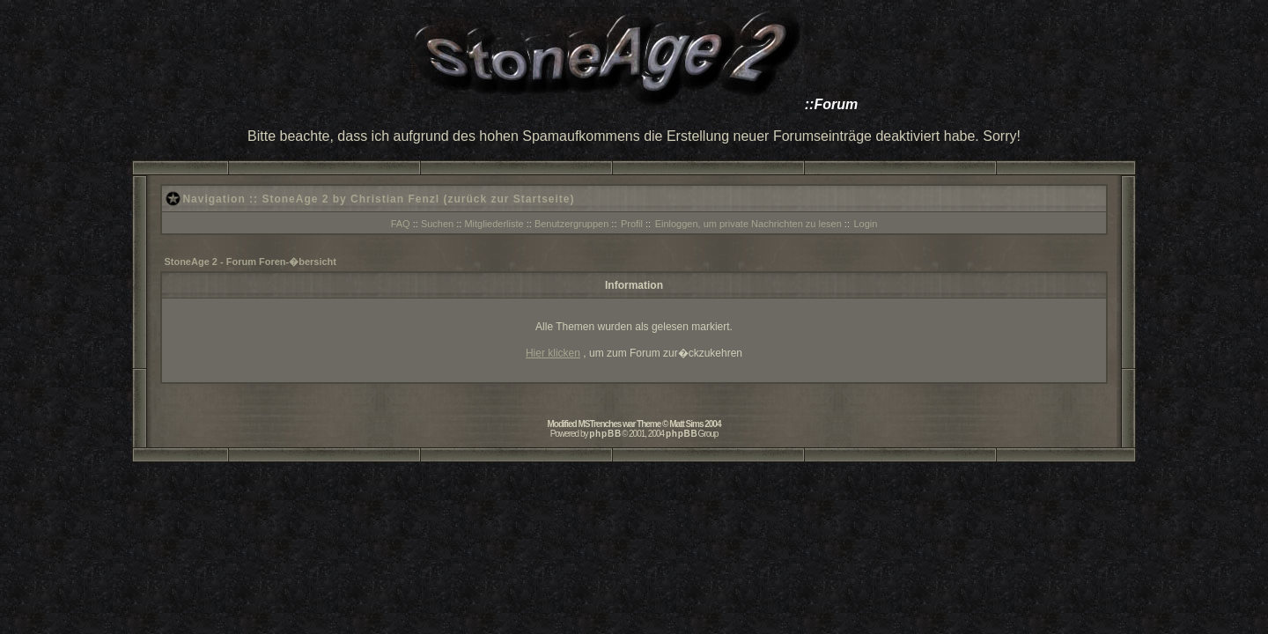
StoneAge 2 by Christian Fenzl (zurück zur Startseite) (418, 199)
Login (865, 223)
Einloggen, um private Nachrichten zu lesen (748, 223)
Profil (632, 223)
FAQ (400, 223)
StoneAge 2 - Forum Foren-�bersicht (250, 261)
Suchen (437, 223)
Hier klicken (553, 353)
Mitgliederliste (493, 223)
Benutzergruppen (571, 223)
